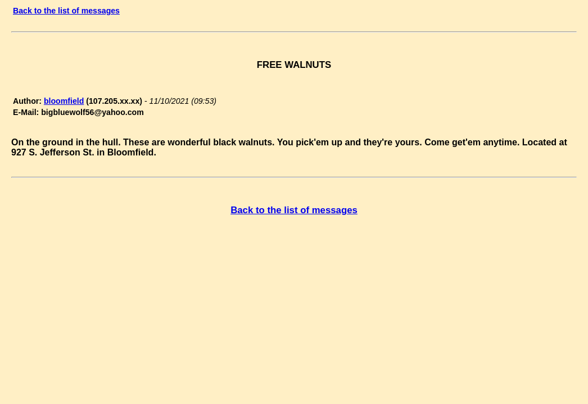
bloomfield (64, 101)
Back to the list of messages (66, 10)
